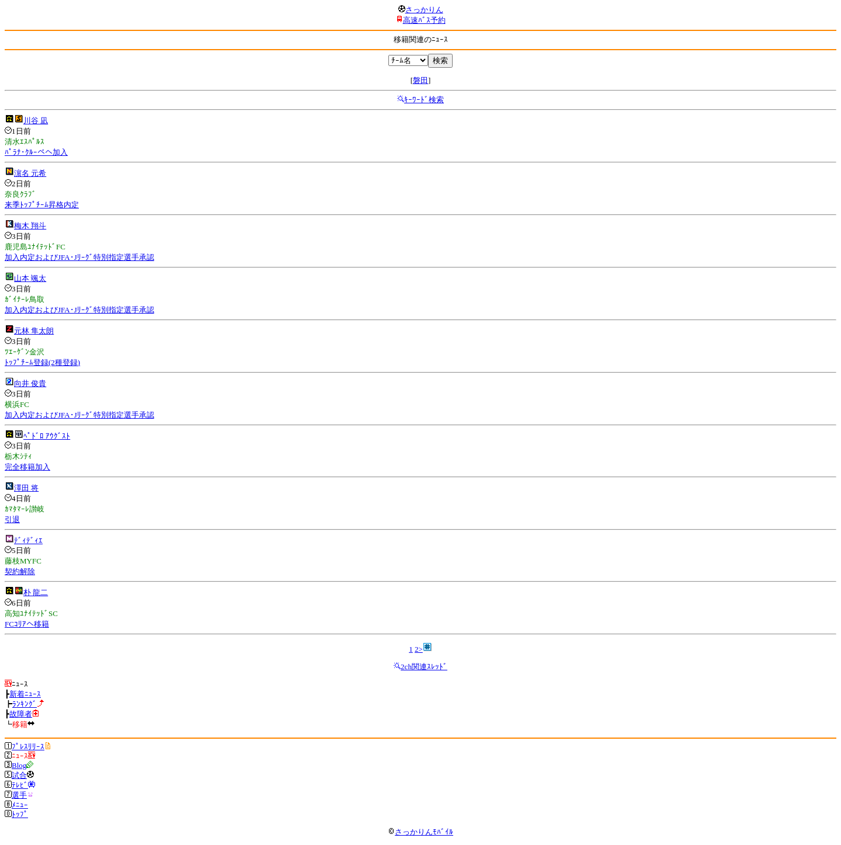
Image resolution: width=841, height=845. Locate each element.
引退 (12, 519)
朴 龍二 (35, 592)
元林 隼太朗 (34, 330)
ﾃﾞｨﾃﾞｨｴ (28, 540)
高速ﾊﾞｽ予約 (424, 20)
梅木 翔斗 (30, 225)
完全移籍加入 (27, 467)
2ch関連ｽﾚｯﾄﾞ (424, 666)
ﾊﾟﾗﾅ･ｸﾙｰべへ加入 (36, 152)
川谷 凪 (35, 120)
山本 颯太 (30, 278)
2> (419, 649)
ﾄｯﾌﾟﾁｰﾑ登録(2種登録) (42, 362)
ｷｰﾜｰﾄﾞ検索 (424, 99)
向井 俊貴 (30, 383)
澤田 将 (26, 488)
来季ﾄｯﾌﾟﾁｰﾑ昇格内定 (42, 204)
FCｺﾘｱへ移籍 (27, 624)
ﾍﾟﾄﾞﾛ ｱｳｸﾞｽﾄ (46, 436)
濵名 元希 (30, 173)
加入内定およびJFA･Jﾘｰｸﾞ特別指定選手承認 (79, 257)
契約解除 (20, 571)
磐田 (420, 80)
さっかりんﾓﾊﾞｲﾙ (420, 831)
